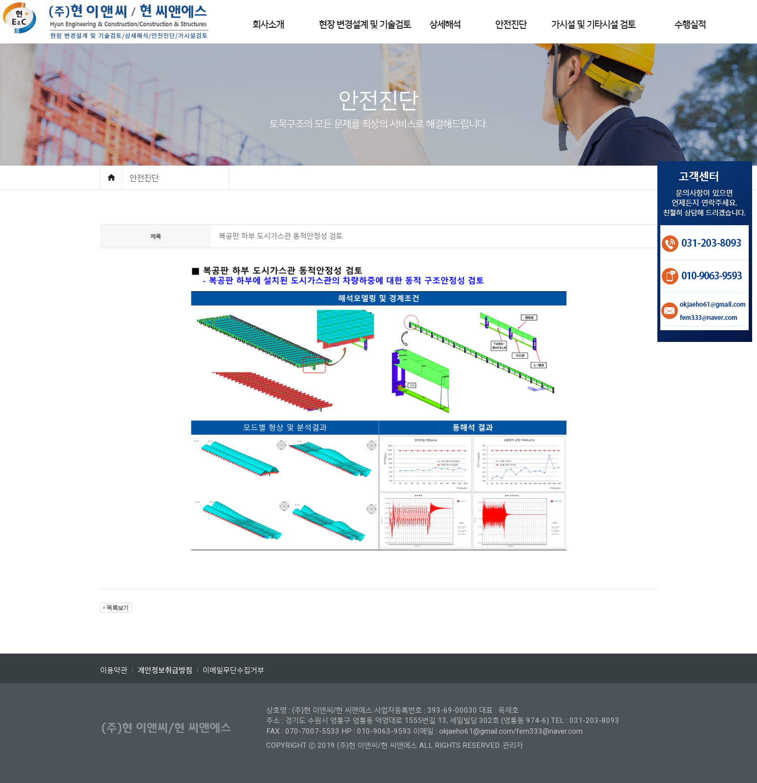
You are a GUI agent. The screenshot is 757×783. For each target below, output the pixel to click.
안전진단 (510, 25)
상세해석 (445, 25)
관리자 (513, 745)
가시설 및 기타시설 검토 (593, 25)
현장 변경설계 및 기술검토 (365, 25)
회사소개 (268, 25)
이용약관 (113, 670)
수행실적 (690, 25)
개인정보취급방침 (165, 670)
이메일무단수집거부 (233, 670)
